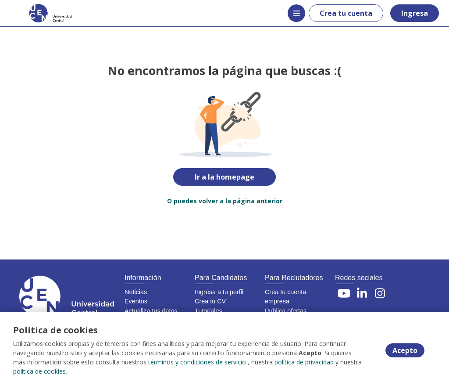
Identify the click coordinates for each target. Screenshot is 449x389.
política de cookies (39, 371)
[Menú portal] (296, 13)
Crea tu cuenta (346, 13)
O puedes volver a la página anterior (224, 201)
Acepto (404, 350)
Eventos (136, 301)
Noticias (136, 291)
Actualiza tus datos (151, 310)
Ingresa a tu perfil (219, 291)
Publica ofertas (285, 310)
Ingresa (414, 13)
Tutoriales (208, 310)
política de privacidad (304, 362)
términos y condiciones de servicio (197, 362)
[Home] (38, 13)
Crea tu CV (210, 301)
